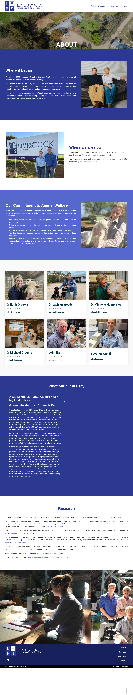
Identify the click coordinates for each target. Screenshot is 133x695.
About (93, 6)
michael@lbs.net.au (14, 360)
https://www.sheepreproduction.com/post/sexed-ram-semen (50, 557)
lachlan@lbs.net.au (56, 312)
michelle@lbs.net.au (99, 312)
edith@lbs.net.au (13, 312)
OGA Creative (124, 666)
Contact (124, 6)
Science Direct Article (54, 526)
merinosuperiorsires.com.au (22, 533)
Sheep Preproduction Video (15, 542)
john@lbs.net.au (55, 360)
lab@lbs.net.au (97, 359)
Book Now (114, 6)
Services (103, 6)
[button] (6, 437)
